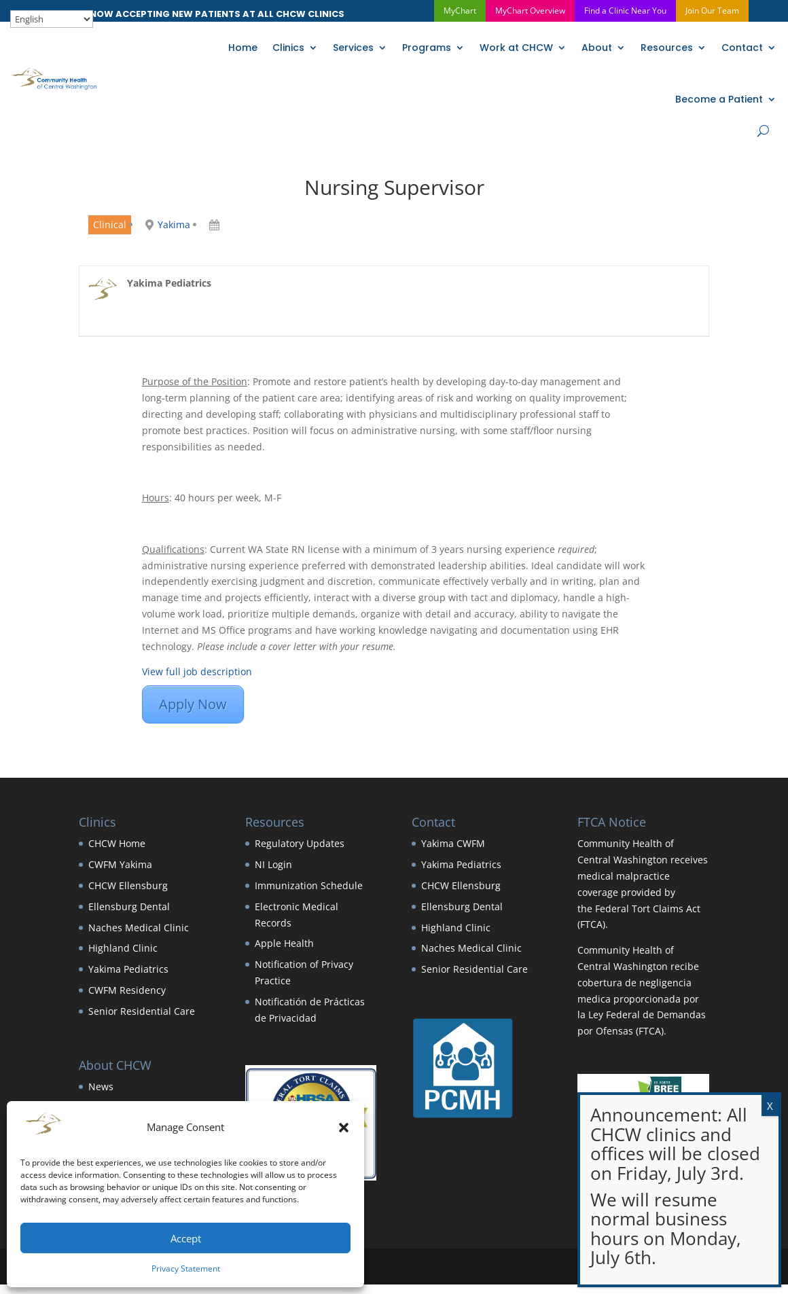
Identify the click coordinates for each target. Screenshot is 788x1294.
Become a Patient (719, 99)
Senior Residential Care (141, 1011)
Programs (426, 47)
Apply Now (193, 704)
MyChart (460, 10)
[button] (344, 1127)
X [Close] (770, 1106)
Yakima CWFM (453, 843)
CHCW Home (116, 843)
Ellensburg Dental (129, 906)
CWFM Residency (127, 990)
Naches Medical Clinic (138, 927)
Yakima (174, 224)
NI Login (273, 864)
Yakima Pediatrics (128, 969)
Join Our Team (712, 10)
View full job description (197, 671)
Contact (742, 47)
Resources (667, 47)
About (596, 47)
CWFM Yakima (120, 864)
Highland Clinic (123, 947)
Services (353, 47)
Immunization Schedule (309, 885)
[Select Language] (51, 19)
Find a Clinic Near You (625, 10)
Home (242, 47)
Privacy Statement (185, 1268)
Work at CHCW (516, 47)
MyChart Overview (530, 10)
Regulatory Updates (299, 843)
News (100, 1086)
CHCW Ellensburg (128, 885)
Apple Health (284, 943)
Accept (186, 1238)
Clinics (288, 47)
